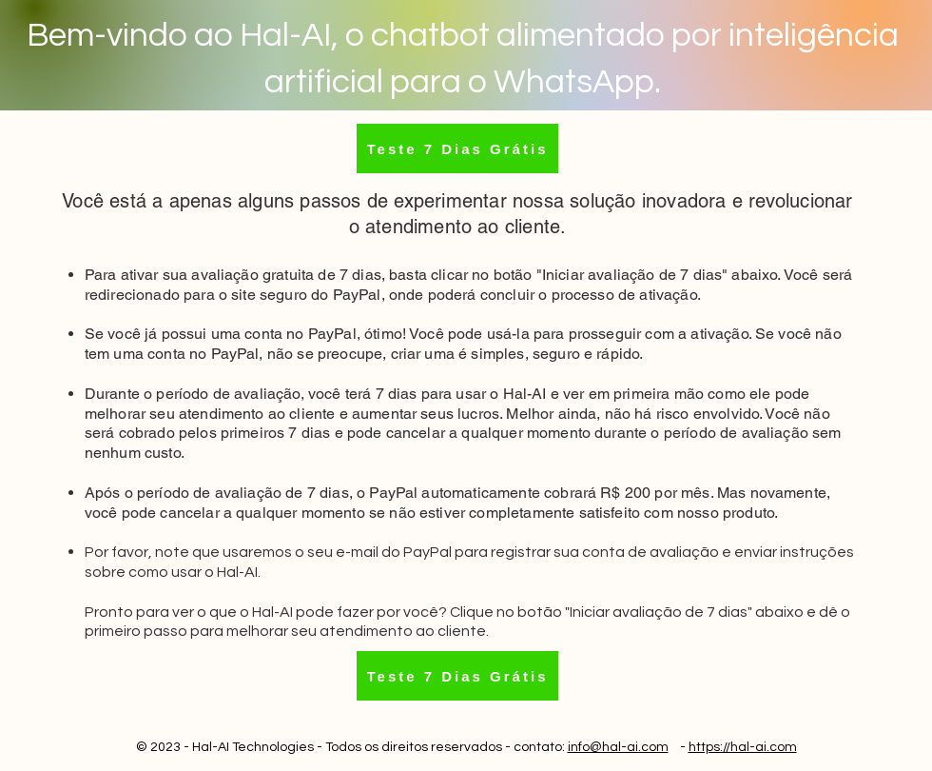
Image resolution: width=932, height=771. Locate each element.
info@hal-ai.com (618, 747)
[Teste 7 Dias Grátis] (457, 148)
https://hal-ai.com (743, 747)
